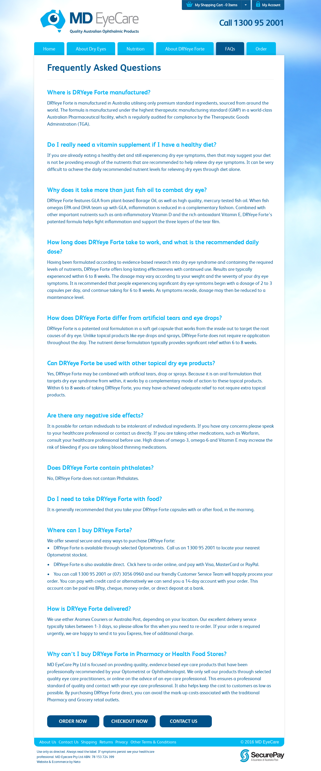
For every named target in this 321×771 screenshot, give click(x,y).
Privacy (121, 741)
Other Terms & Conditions (153, 741)
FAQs (230, 49)
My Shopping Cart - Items (211, 4)
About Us (47, 741)
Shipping (89, 741)
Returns (106, 741)
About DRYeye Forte (185, 49)
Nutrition (136, 49)
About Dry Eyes (91, 49)
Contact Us (68, 741)
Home (49, 49)
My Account (268, 4)
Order (261, 49)
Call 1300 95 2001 (251, 22)
